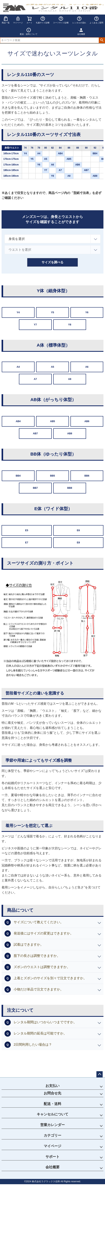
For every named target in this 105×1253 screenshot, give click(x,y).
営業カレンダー (52, 1125)
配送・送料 (52, 1104)
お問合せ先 (52, 1093)
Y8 (69, 324)
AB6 (86, 421)
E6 (78, 530)
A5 (52, 367)
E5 (26, 530)
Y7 (35, 324)
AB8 (69, 433)
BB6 (86, 475)
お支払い (52, 1086)
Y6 (86, 312)
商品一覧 (6, 20)
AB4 (18, 421)
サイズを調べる (52, 262)
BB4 (18, 475)
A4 (18, 367)
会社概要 (52, 1167)
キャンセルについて (52, 1114)
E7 (26, 542)
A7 (35, 379)
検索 (102, 40)
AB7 (35, 433)
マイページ (18, 20)
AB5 (52, 421)
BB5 (52, 475)
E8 (78, 542)
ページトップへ (99, 1074)
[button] (52, 922)
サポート (52, 1157)
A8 (69, 379)
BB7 (35, 488)
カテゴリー (52, 1135)
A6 (86, 367)
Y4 (18, 312)
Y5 (52, 312)
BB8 (69, 488)
